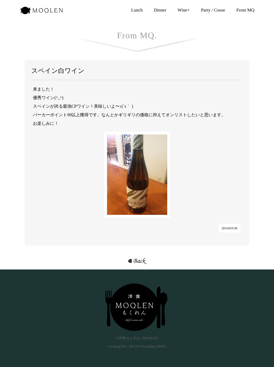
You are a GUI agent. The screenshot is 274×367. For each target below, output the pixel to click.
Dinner (160, 10)
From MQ (245, 10)
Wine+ (184, 10)
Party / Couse (213, 10)
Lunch (137, 10)
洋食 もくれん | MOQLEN (41, 12)
